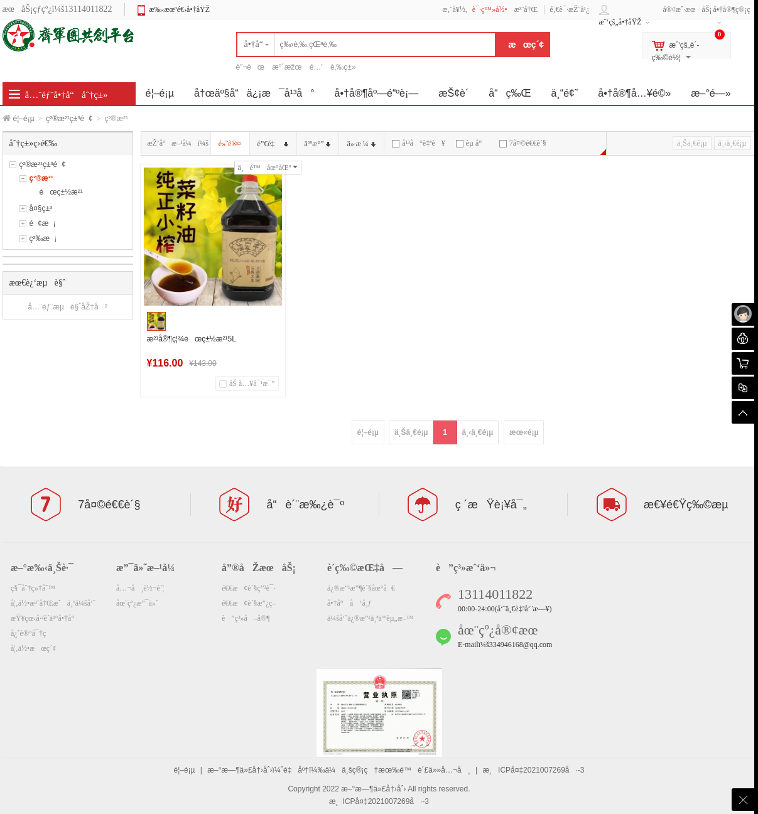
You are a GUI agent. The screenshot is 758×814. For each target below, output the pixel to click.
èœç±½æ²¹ (61, 192)
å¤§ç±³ (41, 208)
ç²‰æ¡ (43, 238)
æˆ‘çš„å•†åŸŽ (620, 22)
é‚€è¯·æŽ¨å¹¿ (569, 9)
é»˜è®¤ (230, 143)
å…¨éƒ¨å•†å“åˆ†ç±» (66, 95)
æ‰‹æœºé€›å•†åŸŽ (179, 9)
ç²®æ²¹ (41, 178)
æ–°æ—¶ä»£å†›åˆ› (373, 789)
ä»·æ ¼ (361, 143)
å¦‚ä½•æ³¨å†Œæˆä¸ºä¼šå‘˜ (53, 603)
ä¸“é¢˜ (564, 93)
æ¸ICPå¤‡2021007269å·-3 (533, 770)
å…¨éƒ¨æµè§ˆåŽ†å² (67, 307)
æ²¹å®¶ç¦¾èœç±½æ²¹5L (191, 339)
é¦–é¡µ (24, 118)
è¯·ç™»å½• (489, 9)
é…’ (316, 67)
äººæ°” (318, 143)
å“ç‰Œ (510, 93)
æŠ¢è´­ (453, 93)
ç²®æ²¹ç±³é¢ (69, 118)
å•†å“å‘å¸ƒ (349, 603)
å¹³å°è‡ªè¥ (418, 143)
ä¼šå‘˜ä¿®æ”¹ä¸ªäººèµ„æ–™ (370, 618)
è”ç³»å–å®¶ (246, 618)
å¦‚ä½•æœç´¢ (33, 648)
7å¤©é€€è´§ (522, 143)
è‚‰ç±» (343, 67)
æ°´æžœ (286, 67)
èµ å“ (472, 143)
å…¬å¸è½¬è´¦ (140, 588)
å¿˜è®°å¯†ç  (33, 633)
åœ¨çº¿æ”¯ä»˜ (137, 603)
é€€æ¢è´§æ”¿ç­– (249, 603)
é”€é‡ (272, 143)
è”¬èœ (250, 67)
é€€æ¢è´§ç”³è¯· (248, 588)
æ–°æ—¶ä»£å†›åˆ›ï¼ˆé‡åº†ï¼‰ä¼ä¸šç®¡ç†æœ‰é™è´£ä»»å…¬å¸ (338, 770)
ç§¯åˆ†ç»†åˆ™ (33, 588)
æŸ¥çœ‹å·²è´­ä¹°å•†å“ (46, 618)
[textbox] (366, 44)
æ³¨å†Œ (526, 9)
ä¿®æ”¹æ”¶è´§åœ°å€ (361, 588)
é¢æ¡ (43, 223)
